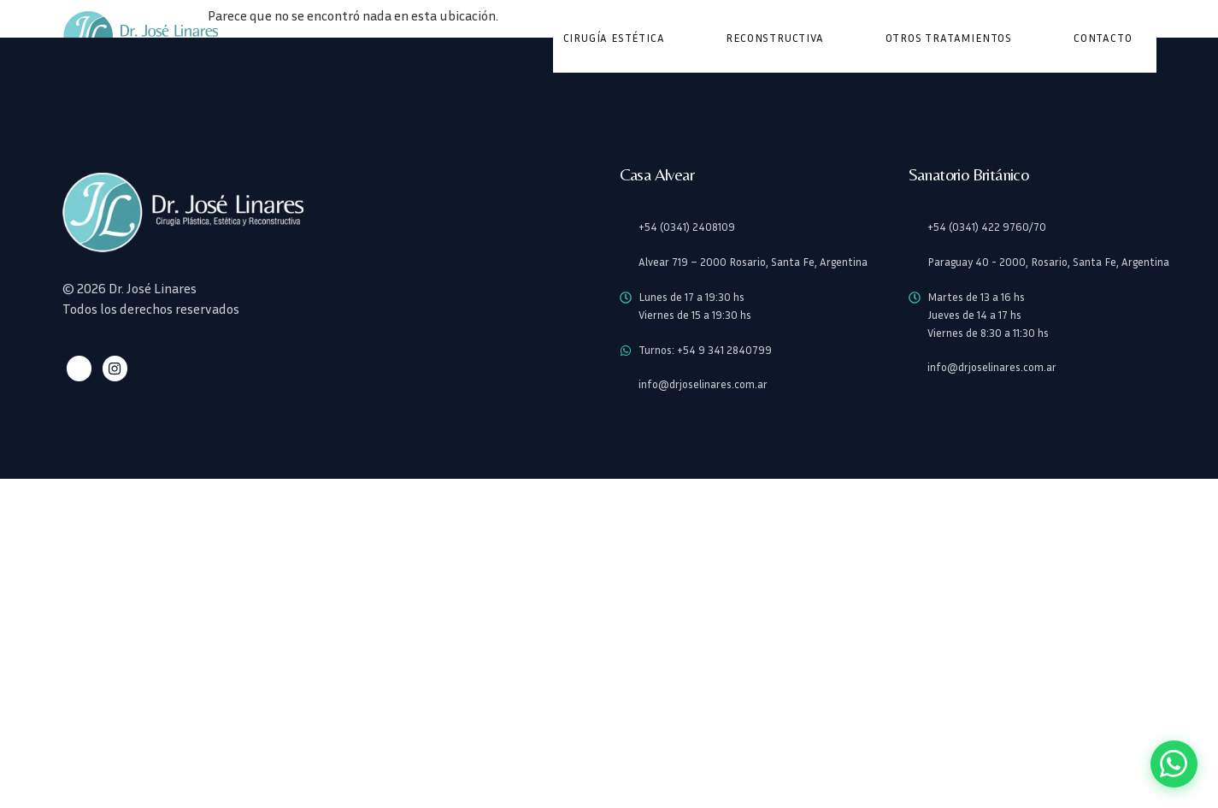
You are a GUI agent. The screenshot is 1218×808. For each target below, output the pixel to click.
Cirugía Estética (614, 38)
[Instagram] (112, 368)
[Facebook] (78, 368)
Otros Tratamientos (949, 38)
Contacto (1103, 38)
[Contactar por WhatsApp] (1171, 761)
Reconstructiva (774, 38)
